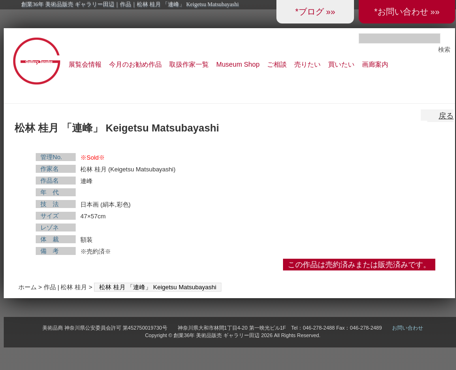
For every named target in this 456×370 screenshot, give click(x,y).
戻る (446, 116)
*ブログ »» (315, 11)
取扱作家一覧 (189, 64)
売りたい (307, 64)
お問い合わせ (407, 328)
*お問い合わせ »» (407, 11)
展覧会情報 (85, 64)
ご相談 (277, 64)
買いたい (341, 64)
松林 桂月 (74, 287)
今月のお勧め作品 (135, 64)
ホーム (27, 287)
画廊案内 (375, 64)
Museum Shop (237, 64)
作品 (50, 287)
